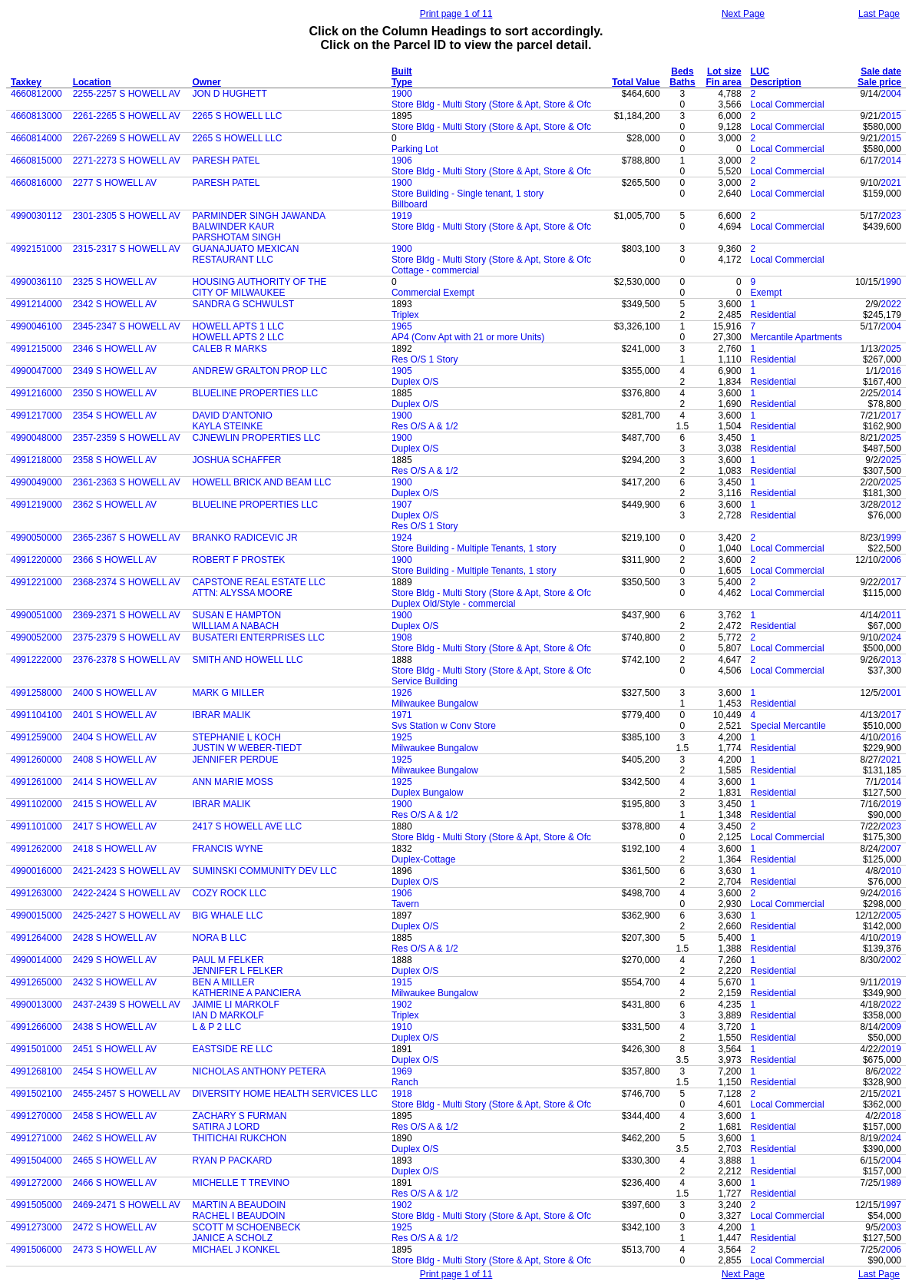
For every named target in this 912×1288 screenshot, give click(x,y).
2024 (891, 637)
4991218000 (36, 460)
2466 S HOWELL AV (115, 1182)
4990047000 (36, 371)
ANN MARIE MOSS (232, 781)
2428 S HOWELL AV (115, 937)
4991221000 (36, 582)
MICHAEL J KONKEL (235, 1249)
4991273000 (36, 1227)
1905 (402, 371)
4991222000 (36, 659)
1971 (402, 715)
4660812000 (36, 93)
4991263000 (36, 893)
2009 (891, 1026)
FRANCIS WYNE (227, 848)
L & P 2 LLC (216, 1026)
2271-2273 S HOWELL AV (126, 160)
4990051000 (36, 615)
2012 (891, 504)
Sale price (879, 82)
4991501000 (36, 1049)
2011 (891, 615)
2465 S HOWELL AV (115, 1160)
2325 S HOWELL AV (115, 281)
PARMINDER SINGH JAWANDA (258, 215)
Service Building (425, 681)
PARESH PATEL (225, 160)
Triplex (405, 315)
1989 (891, 1182)
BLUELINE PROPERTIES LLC (255, 393)
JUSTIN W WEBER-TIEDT (247, 748)
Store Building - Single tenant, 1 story (468, 193)
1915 (402, 982)
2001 (891, 692)
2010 (891, 871)
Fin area (724, 82)
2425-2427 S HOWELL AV (126, 915)
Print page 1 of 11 (456, 13)
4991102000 (36, 804)
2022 (891, 304)
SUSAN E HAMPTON (236, 615)
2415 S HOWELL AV (115, 804)
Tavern (405, 904)
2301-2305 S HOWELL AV (126, 215)
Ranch (405, 1082)
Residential (773, 315)
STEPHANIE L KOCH (236, 737)
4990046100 (36, 326)
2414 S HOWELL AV (115, 781)
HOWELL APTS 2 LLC (238, 337)
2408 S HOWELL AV (115, 759)
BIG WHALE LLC (227, 915)
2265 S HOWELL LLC (237, 116)
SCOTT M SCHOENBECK (246, 1227)
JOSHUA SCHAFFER (236, 460)
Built (402, 71)
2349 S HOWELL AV (115, 371)
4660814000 (36, 138)
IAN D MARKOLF (227, 1015)
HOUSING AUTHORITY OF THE (259, 281)
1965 (402, 326)
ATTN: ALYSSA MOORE (242, 593)
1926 (402, 692)
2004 (891, 93)
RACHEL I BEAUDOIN (238, 1215)
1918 (402, 1093)
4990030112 (36, 215)
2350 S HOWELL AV (115, 393)
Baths (682, 82)
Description (776, 82)
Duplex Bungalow (427, 792)
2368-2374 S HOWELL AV (126, 582)
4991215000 (36, 348)
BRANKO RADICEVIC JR (244, 537)
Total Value (635, 82)
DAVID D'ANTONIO (232, 415)
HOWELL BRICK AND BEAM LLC (261, 482)
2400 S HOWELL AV (115, 692)
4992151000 (36, 248)
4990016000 (36, 871)
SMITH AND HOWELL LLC (247, 659)
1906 (402, 160)
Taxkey (26, 82)
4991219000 (36, 504)
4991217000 (36, 415)
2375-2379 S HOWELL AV (126, 637)
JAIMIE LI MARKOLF (235, 1004)
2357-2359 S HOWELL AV (126, 437)
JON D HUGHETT (229, 93)
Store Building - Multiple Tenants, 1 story (474, 548)
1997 (891, 1205)
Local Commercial (787, 104)
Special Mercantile (788, 725)
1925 (402, 737)
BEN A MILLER (223, 982)
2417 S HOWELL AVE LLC (247, 826)
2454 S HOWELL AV (115, 1071)
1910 (402, 1026)
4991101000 (36, 826)
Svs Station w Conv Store (444, 725)
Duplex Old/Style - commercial (453, 603)
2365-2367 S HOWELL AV (126, 537)
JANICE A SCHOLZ (232, 1238)
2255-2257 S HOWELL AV (126, 93)
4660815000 (36, 160)
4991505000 (36, 1205)
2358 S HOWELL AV (115, 460)
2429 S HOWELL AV (115, 960)
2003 (891, 1227)
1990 (891, 281)
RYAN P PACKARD (232, 1160)
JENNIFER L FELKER (237, 970)
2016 (891, 371)
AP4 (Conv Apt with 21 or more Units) (468, 337)
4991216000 (36, 393)
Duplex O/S (415, 381)
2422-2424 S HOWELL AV (126, 893)
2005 (891, 915)
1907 (402, 504)
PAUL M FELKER (227, 960)
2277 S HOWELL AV (115, 182)
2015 (891, 116)
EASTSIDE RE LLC (232, 1049)
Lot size (724, 71)
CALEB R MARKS (229, 348)
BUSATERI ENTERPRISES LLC (258, 637)
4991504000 (36, 1160)
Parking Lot (415, 149)
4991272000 (36, 1182)
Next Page (743, 13)
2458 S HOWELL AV (115, 1116)
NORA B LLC (219, 937)
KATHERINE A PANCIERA (246, 993)
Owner (206, 82)
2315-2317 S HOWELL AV (126, 248)
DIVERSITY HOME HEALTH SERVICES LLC (284, 1093)
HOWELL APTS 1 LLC (238, 326)
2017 (891, 415)
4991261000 (36, 781)
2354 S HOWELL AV (115, 415)
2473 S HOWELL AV (115, 1249)
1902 (402, 1004)
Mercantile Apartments (796, 337)
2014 (891, 160)
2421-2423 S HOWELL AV (126, 871)
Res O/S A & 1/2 (425, 426)
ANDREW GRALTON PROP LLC (259, 371)
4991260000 (36, 759)
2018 (891, 1116)
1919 (402, 215)
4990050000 (36, 537)
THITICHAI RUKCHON (239, 1138)
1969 (402, 1071)
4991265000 (36, 982)
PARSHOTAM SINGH (236, 237)
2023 (891, 215)
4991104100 (36, 715)
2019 (891, 804)
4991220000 (36, 560)
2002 (891, 960)
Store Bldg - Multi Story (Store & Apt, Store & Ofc (491, 104)
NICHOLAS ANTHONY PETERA (258, 1071)
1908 (402, 637)
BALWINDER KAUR (233, 226)
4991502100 (36, 1093)
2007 (891, 848)
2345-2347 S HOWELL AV (126, 326)
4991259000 (36, 737)
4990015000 (36, 915)
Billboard (410, 204)
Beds (682, 71)
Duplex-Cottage (423, 859)
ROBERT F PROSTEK (238, 560)
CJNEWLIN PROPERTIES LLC (256, 437)
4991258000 (36, 692)
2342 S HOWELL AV (115, 304)
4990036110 (36, 281)
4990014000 (36, 960)
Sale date (881, 71)
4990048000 (36, 437)
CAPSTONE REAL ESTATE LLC (258, 582)
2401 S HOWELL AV (115, 715)
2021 (891, 182)
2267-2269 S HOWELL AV (126, 138)
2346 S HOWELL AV (115, 348)
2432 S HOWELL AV (115, 982)
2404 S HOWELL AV (115, 737)
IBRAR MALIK (221, 715)
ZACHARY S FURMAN (239, 1116)
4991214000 (36, 304)
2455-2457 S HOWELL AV (126, 1093)
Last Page (879, 13)
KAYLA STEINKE (227, 426)
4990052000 (36, 637)
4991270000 (36, 1116)
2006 (891, 560)
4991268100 (36, 1071)
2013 (891, 659)
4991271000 (36, 1138)
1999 (891, 537)
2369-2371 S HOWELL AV (126, 615)
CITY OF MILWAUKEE (238, 292)
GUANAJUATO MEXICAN (245, 248)
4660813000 (36, 116)
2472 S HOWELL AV (115, 1227)
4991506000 (36, 1249)
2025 (891, 348)
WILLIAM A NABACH (235, 626)
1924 (402, 537)
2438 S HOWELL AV (115, 1026)
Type (402, 82)
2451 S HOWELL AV (115, 1049)
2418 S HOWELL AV (115, 848)
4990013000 (36, 1004)
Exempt (766, 292)
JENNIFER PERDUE (235, 759)
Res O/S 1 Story (425, 359)
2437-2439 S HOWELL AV (126, 1004)
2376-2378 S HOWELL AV (126, 659)
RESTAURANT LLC (232, 259)
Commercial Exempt (433, 292)
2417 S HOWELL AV (115, 826)
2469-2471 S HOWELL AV (126, 1205)
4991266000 (36, 1026)
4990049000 (36, 482)
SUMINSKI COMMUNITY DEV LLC (264, 871)
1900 (402, 93)
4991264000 (36, 937)
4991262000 (36, 848)
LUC (760, 71)
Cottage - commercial (435, 270)
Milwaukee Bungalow (435, 703)
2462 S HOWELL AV (115, 1138)
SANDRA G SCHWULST (243, 304)
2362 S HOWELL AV (115, 504)
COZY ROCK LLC (229, 893)
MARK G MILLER (228, 692)
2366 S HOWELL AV (115, 560)
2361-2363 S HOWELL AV (126, 482)
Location (92, 82)
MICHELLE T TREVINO (240, 1182)
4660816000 (36, 182)
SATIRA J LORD (225, 1126)
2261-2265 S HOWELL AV (126, 116)
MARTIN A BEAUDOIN (239, 1205)
